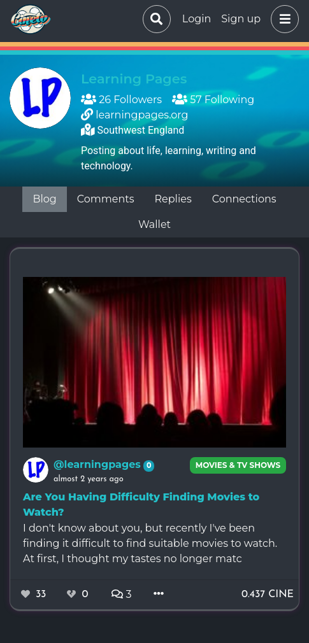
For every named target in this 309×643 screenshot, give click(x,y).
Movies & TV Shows (238, 465)
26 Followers (121, 100)
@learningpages (98, 464)
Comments (105, 199)
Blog (44, 199)
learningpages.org (142, 115)
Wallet (154, 224)
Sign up (241, 19)
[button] (282, 19)
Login (196, 19)
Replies (173, 199)
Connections (244, 199)
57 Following (213, 100)
